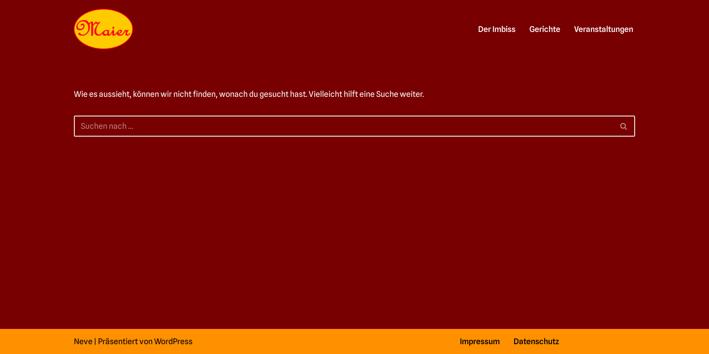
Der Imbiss (497, 29)
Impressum (480, 341)
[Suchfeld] (343, 126)
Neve (83, 341)
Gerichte (544, 29)
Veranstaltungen (603, 29)
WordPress (173, 341)
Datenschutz (536, 341)
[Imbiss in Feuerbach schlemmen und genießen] (103, 29)
